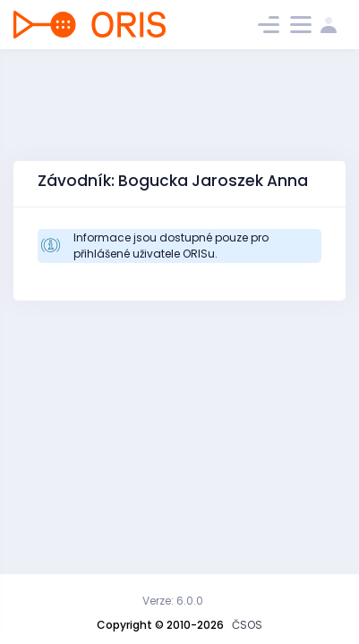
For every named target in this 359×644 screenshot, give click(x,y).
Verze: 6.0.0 (172, 600)
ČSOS (247, 624)
